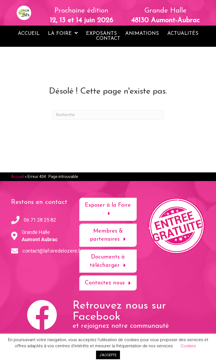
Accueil (17, 176)
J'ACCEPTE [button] (108, 355)
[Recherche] (108, 114)
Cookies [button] (188, 345)
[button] (107, 209)
